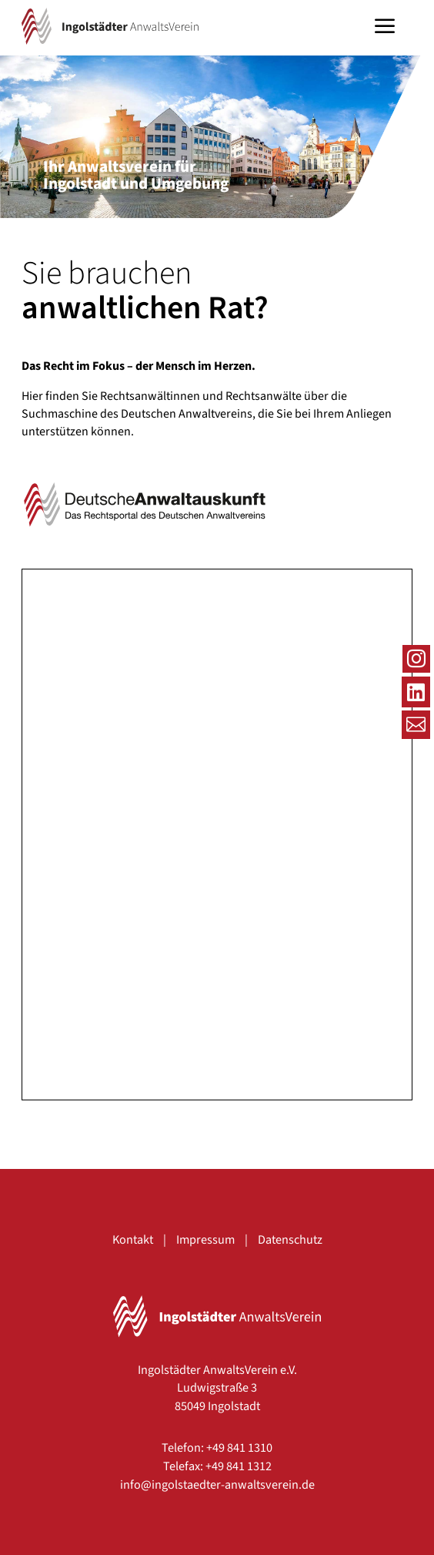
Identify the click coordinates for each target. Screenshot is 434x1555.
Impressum (205, 1239)
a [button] (385, 28)
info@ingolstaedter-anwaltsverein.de (217, 1484)
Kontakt (132, 1239)
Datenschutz (290, 1239)
